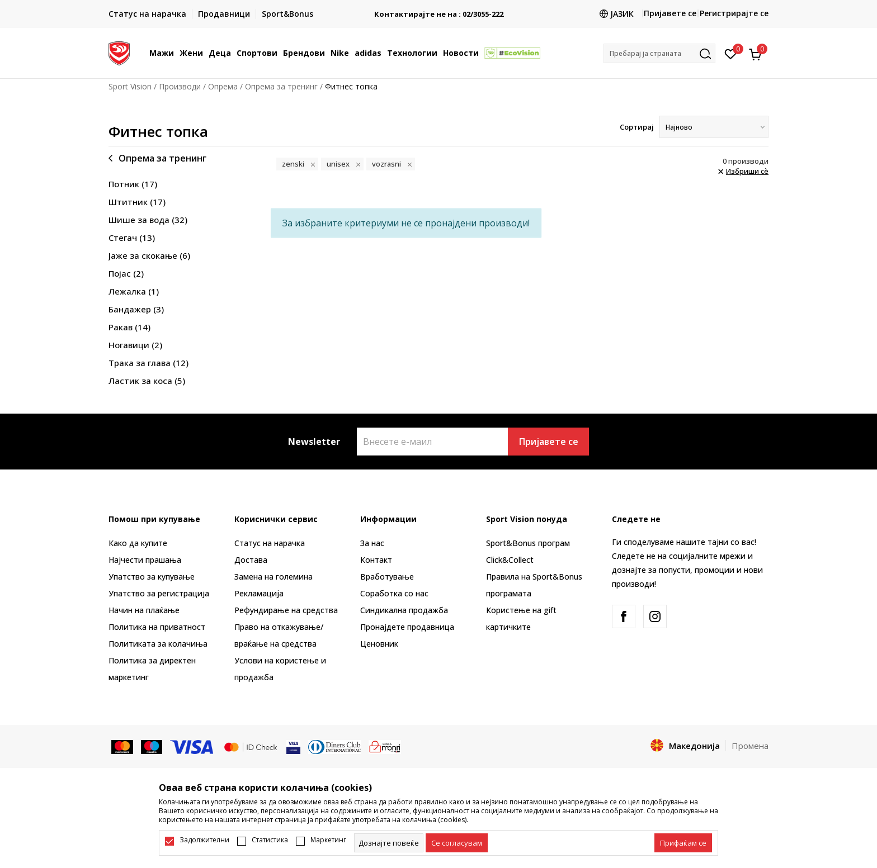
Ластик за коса (147, 380)
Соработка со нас (394, 593)
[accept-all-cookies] (683, 842)
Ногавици (135, 344)
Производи (180, 86)
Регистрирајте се (734, 13)
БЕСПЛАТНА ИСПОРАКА (438, 10)
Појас (126, 273)
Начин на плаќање (144, 610)
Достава (250, 559)
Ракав (129, 327)
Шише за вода (148, 219)
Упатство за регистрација (159, 593)
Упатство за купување (152, 576)
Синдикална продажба (404, 610)
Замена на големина (273, 576)
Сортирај (637, 127)
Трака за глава (148, 362)
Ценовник (379, 643)
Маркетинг (328, 840)
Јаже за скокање (149, 255)
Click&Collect (510, 559)
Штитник (137, 201)
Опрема (223, 86)
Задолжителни (204, 840)
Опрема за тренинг (281, 86)
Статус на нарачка (269, 543)
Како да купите (138, 543)
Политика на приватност (157, 627)
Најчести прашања (145, 559)
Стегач (132, 237)
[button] (659, 53)
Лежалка (134, 291)
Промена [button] (750, 745)
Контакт (376, 559)
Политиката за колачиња (158, 643)
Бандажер (136, 309)
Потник (133, 183)
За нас (372, 543)
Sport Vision (130, 86)
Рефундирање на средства (286, 610)
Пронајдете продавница (407, 627)
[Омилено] (731, 53)
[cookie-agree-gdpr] (457, 842)
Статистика (270, 840)
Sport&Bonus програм (528, 543)
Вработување (387, 576)
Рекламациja (259, 593)
